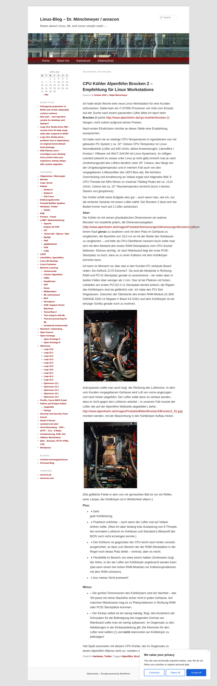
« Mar (45, 95)
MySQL (47, 237)
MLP (46, 298)
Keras (47, 288)
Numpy (47, 410)
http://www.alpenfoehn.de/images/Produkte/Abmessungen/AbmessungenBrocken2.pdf (139, 227)
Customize (154, 672)
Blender (44, 179)
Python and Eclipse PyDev (53, 403)
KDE (42, 213)
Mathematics (50, 291)
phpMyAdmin (50, 244)
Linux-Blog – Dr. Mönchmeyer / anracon (79, 19)
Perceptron (49, 301)
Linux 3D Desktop (49, 261)
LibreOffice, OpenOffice (52, 257)
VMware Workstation (50, 437)
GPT (46, 284)
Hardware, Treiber (102, 656)
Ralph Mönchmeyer (118, 95)
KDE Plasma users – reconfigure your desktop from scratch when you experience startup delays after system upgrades (53, 157)
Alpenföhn (127, 656)
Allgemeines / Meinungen (52, 176)
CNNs (46, 278)
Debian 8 (48, 189)
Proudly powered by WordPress (115, 674)
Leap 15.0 (48, 349)
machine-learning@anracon (54, 459)
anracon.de (45, 475)
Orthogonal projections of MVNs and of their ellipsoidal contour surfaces (54, 109)
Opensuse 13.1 (51, 393)
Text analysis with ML (54, 315)
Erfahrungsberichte (49, 200)
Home (46, 60)
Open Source (46, 332)
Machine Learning (49, 268)
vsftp (46, 251)
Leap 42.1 (48, 373)
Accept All (196, 672)
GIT (45, 230)
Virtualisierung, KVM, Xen (53, 434)
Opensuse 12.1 (51, 383)
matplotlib (49, 407)
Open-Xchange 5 (52, 339)
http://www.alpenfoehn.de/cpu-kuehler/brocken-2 (137, 117)
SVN (46, 247)
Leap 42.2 (48, 376)
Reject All (175, 672)
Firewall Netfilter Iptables (52, 203)
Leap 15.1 (48, 352)
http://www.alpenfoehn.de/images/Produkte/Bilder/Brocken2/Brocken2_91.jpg (132, 411)
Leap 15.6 (48, 369)
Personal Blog (47, 463)
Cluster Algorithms (53, 274)
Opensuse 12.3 (51, 390)
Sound (43, 417)
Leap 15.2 (48, 356)
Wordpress (45, 447)
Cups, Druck (46, 183)
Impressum (83, 60)
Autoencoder (50, 271)
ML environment (52, 295)
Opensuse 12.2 (51, 386)
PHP (46, 240)
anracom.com (47, 478)
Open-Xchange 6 (52, 342)
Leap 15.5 (48, 366)
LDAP (43, 254)
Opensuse (45, 346)
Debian (43, 186)
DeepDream (49, 281)
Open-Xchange (47, 335)
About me (63, 60)
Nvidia (47, 210)
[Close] (208, 651)
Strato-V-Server (47, 420)
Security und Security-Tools (54, 414)
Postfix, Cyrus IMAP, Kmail (53, 400)
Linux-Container (48, 264)
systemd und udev (49, 424)
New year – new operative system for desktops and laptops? (53, 120)
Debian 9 (48, 193)
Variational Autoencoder (56, 325)
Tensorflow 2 (50, 312)
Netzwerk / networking (51, 329)
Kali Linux (49, 196)
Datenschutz (106, 60)
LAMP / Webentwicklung (52, 220)
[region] (175, 665)
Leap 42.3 (48, 379)
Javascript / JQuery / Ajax (56, 233)
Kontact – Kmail (48, 217)
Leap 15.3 (48, 359)
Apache (47, 223)
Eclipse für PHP (51, 227)
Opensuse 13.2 (51, 397)
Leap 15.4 (48, 363)
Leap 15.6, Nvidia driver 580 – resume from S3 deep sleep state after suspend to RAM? (54, 130)
